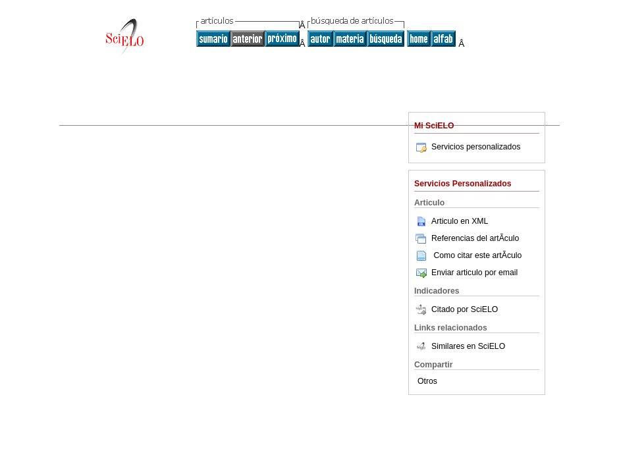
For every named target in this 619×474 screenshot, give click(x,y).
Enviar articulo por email (466, 272)
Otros (427, 381)
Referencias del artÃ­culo (466, 238)
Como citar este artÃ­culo (477, 255)
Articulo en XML (451, 221)
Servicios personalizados (467, 146)
